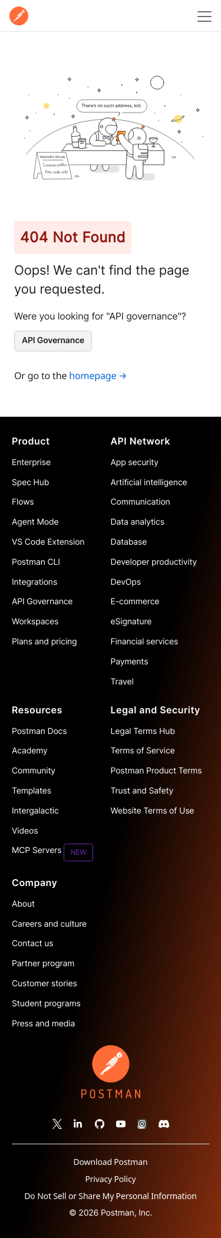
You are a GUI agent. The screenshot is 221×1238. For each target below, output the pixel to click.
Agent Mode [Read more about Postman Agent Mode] (35, 522)
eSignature (131, 622)
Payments (130, 662)
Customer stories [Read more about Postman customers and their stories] (44, 984)
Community (33, 771)
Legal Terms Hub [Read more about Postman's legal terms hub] (143, 731)
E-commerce (135, 602)
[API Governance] (53, 341)
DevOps (126, 582)
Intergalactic (35, 811)
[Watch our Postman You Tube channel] (121, 1123)
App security (135, 462)
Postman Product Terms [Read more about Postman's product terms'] (156, 771)
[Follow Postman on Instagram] (142, 1123)
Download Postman (111, 1162)
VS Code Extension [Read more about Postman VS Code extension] (48, 542)
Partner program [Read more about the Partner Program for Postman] (43, 964)
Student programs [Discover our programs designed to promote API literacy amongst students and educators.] (46, 1004)
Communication (140, 502)
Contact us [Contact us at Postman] (32, 944)
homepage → (98, 375)
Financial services (145, 642)
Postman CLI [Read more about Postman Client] (36, 562)
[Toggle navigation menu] (203, 16)
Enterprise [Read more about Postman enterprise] (31, 462)
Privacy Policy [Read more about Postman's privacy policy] (110, 1179)
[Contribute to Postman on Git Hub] (99, 1123)
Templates (31, 791)
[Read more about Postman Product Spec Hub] (61, 483)
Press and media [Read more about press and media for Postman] (43, 1024)
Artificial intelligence (149, 483)
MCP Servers (52, 852)
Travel (122, 682)
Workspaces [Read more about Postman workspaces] (35, 622)
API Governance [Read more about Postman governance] (42, 602)
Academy (30, 751)
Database (129, 542)
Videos (25, 831)
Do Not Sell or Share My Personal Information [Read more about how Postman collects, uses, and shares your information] (110, 1196)
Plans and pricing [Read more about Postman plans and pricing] (44, 642)
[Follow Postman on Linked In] (78, 1123)
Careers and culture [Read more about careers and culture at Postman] (49, 924)
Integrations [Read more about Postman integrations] (34, 582)
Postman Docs (39, 731)
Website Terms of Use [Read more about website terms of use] (152, 811)
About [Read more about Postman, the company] (23, 904)
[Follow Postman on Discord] (164, 1123)
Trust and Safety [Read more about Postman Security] (142, 791)
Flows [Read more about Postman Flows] (23, 502)
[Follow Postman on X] (57, 1123)
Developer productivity (154, 562)
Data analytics (137, 522)
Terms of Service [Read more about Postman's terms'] (143, 751)
